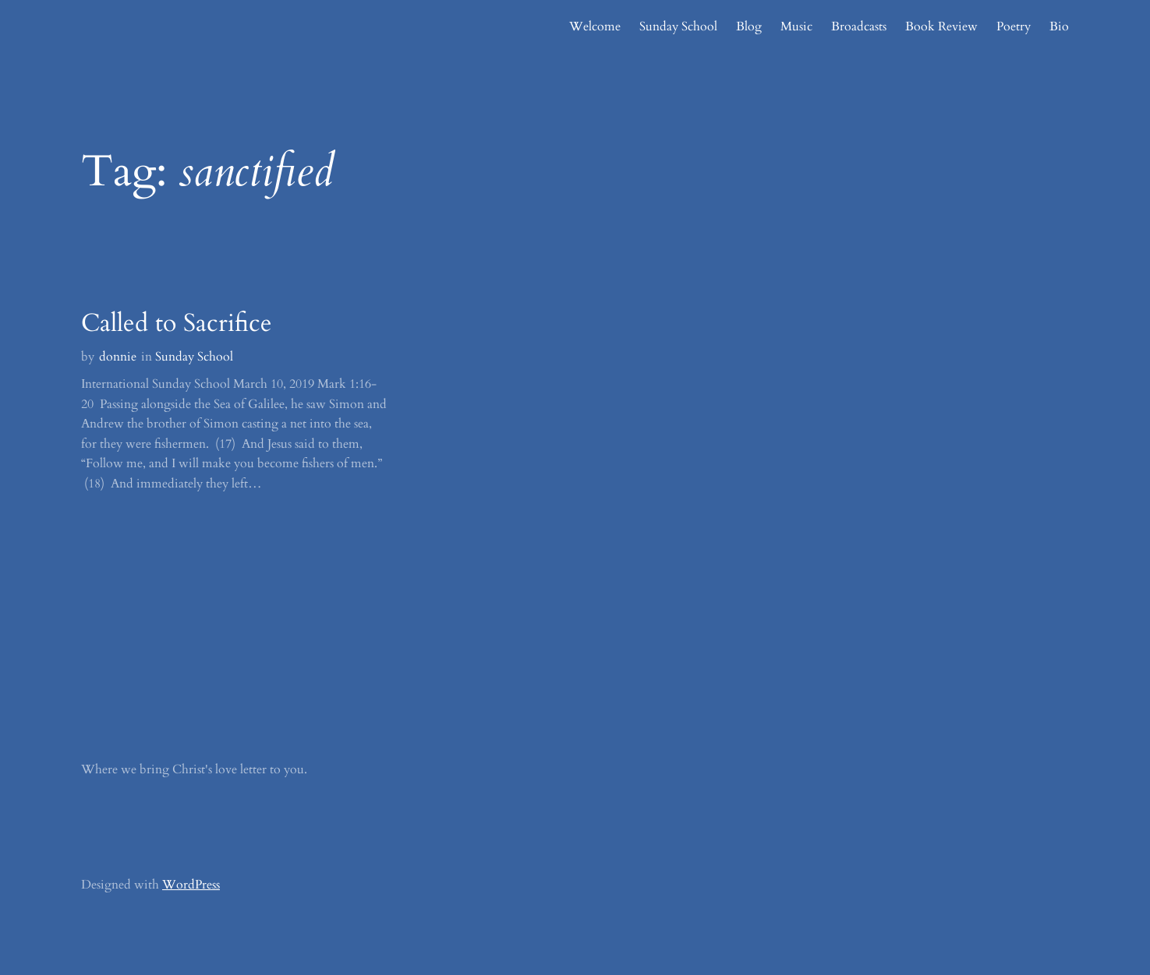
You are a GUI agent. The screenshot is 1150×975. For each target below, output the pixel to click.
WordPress (191, 884)
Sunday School (194, 356)
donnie (117, 356)
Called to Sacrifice (176, 323)
